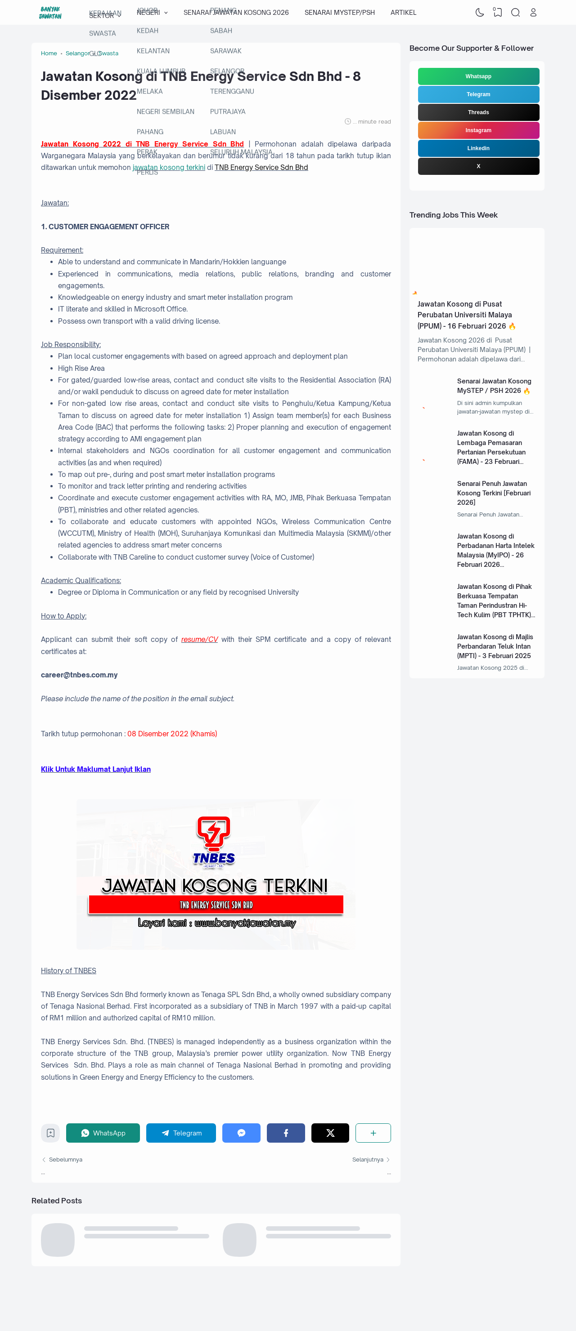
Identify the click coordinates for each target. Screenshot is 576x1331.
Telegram (478, 94)
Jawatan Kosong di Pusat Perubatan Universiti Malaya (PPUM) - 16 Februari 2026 (465, 315)
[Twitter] (330, 1133)
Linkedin (479, 148)
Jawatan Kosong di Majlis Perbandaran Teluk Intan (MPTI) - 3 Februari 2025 (495, 646)
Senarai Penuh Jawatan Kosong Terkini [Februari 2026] (494, 493)
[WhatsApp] (103, 1133)
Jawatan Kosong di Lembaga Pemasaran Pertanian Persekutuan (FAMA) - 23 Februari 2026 (491, 452)
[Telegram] (181, 1133)
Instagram (478, 130)
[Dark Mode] (480, 13)
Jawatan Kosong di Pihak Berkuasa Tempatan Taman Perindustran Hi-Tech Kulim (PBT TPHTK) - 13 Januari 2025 (496, 605)
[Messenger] (241, 1133)
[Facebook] (286, 1133)
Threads (478, 112)
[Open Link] (533, 13)
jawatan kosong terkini (169, 167)
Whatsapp (478, 76)
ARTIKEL (403, 12)
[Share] (373, 1133)
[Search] (516, 13)
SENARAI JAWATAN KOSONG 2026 (236, 12)
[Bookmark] (50, 1135)
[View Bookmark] (498, 13)
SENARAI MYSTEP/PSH (340, 12)
